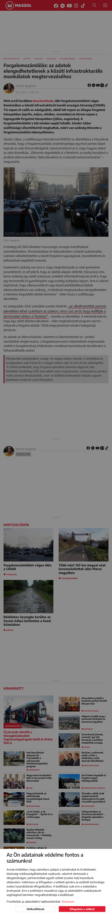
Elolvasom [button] (68, 901)
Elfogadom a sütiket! (82, 909)
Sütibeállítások (35, 909)
